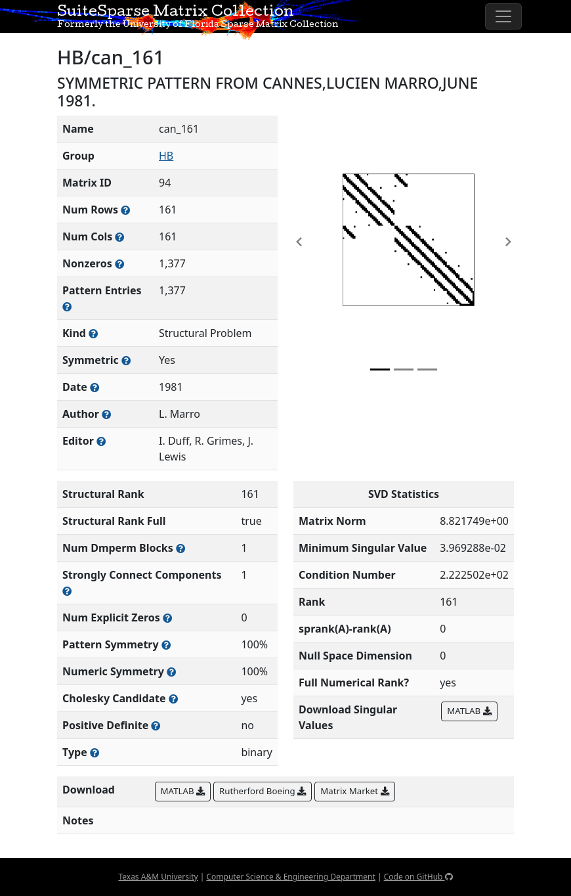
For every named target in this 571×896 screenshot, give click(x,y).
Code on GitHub (418, 876)
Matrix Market (354, 791)
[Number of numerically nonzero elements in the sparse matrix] (119, 264)
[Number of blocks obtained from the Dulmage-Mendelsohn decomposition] (180, 548)
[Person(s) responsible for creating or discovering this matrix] (106, 414)
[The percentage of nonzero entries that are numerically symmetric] (171, 671)
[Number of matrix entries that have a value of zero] (167, 618)
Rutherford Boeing (262, 791)
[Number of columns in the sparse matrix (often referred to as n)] (119, 237)
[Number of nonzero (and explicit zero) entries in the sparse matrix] (67, 306)
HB (166, 155)
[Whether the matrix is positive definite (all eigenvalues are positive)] (155, 725)
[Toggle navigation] (503, 16)
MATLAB (469, 711)
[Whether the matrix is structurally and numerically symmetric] (126, 360)
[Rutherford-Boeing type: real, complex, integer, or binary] (94, 752)
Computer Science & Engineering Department (290, 876)
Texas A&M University (158, 876)
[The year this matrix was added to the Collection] (94, 387)
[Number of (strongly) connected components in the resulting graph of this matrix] (67, 591)
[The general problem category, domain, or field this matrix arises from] (93, 333)
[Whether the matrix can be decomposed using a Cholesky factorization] (173, 698)
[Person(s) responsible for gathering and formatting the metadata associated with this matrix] (101, 441)
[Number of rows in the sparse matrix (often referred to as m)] (125, 210)
